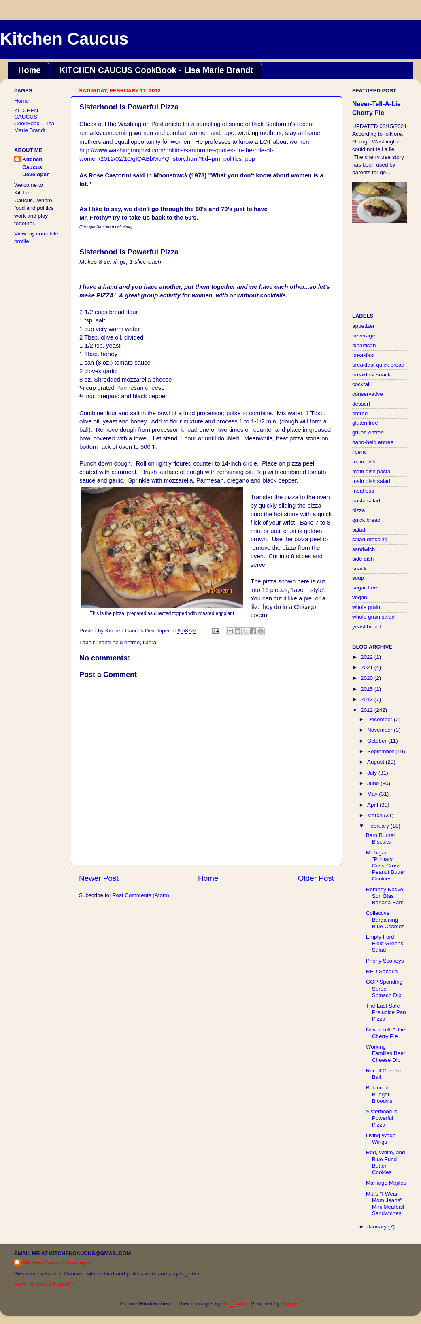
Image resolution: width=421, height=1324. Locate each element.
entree (360, 413)
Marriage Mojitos (386, 1183)
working (248, 133)
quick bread (366, 520)
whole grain (366, 607)
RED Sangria (382, 971)
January (377, 1227)
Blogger (290, 1304)
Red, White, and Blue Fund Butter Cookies (385, 1162)
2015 (367, 689)
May (373, 794)
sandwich (363, 549)
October (377, 741)
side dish (363, 559)
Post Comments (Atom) (141, 895)
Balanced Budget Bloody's (379, 1094)
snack (359, 569)
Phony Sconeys (385, 961)
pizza (358, 510)
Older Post (316, 878)
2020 (367, 678)
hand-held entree (119, 642)
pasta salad (366, 501)
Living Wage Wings (381, 1138)
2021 (367, 667)
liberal (150, 642)
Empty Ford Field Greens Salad (384, 943)
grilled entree (368, 432)
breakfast (363, 355)
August (376, 762)
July (372, 773)
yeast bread (366, 627)
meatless (363, 491)
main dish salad (371, 481)
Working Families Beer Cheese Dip (386, 1053)
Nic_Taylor (234, 1304)
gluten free (365, 423)
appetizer (363, 326)
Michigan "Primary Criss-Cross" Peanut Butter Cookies (386, 866)
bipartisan (364, 345)
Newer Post (99, 878)
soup (358, 578)
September (381, 751)
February (379, 826)
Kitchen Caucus (64, 38)
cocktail (361, 384)
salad (358, 530)
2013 (367, 699)
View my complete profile (44, 1284)
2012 (367, 710)
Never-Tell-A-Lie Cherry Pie (385, 1033)
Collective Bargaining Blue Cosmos (385, 919)
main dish (364, 462)
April (373, 805)
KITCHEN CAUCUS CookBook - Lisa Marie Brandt (156, 70)
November (380, 730)
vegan (359, 597)
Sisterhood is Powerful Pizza (382, 1118)
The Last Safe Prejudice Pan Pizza (386, 1012)
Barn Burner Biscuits (380, 838)
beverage (363, 336)
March (375, 815)
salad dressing (369, 539)
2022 (367, 657)
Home (29, 70)
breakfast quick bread (378, 365)
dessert (361, 404)
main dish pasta (371, 471)
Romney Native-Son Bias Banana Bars (385, 895)
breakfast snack (371, 375)
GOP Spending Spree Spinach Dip (384, 988)
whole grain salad (373, 617)
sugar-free (364, 588)
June (374, 783)
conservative (367, 394)
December (380, 719)
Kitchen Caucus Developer (35, 167)
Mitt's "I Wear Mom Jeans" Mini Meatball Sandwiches (385, 1204)
